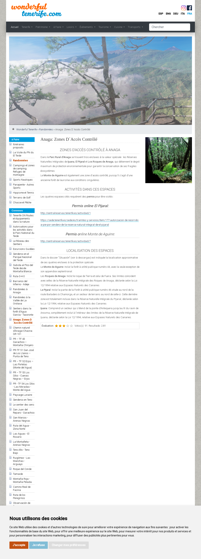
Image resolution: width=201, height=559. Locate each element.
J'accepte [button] (19, 545)
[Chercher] (169, 27)
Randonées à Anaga (20, 291)
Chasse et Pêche (22, 202)
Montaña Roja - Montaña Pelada (22, 480)
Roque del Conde (22, 469)
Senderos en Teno (22, 399)
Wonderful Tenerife (26, 129)
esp (161, 13)
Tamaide (18, 473)
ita (183, 13)
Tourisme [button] (104, 27)
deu (175, 13)
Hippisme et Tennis (23, 192)
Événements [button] (86, 27)
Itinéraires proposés (18, 146)
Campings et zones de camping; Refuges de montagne (24, 170)
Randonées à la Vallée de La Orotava (21, 300)
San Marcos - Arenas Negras (21, 419)
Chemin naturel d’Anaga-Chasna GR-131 (22, 330)
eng (168, 13)
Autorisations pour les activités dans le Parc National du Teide (23, 231)
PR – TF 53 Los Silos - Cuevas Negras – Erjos (21, 375)
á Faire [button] (57, 27)
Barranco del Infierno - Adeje (21, 283)
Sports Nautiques (23, 179)
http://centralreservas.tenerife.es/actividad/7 (66, 241)
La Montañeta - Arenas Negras (21, 443)
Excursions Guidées (24, 249)
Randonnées (46, 129)
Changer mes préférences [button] (69, 545)
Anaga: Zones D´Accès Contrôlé (22, 321)
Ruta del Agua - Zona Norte (21, 427)
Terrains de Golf (21, 197)
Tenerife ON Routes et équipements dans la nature (23, 218)
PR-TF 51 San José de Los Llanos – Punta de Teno (23, 353)
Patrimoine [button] (42, 27)
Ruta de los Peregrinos (19, 496)
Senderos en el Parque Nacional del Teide (22, 257)
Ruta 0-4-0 (19, 276)
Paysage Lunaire (22, 394)
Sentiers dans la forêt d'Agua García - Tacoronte (23, 311)
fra (189, 13)
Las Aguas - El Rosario (21, 435)
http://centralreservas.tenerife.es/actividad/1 (66, 213)
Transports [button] (134, 27)
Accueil (14, 27)
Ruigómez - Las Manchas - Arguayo (21, 461)
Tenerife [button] (26, 27)
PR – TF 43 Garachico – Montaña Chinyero (23, 342)
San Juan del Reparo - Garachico (23, 411)
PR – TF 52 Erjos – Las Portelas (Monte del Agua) (23, 364)
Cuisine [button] (118, 27)
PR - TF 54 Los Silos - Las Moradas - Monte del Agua (24, 386)
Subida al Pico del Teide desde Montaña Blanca (23, 268)
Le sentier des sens (23, 404)
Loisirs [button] (71, 27)
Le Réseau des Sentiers (21, 242)
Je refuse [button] (38, 545)
